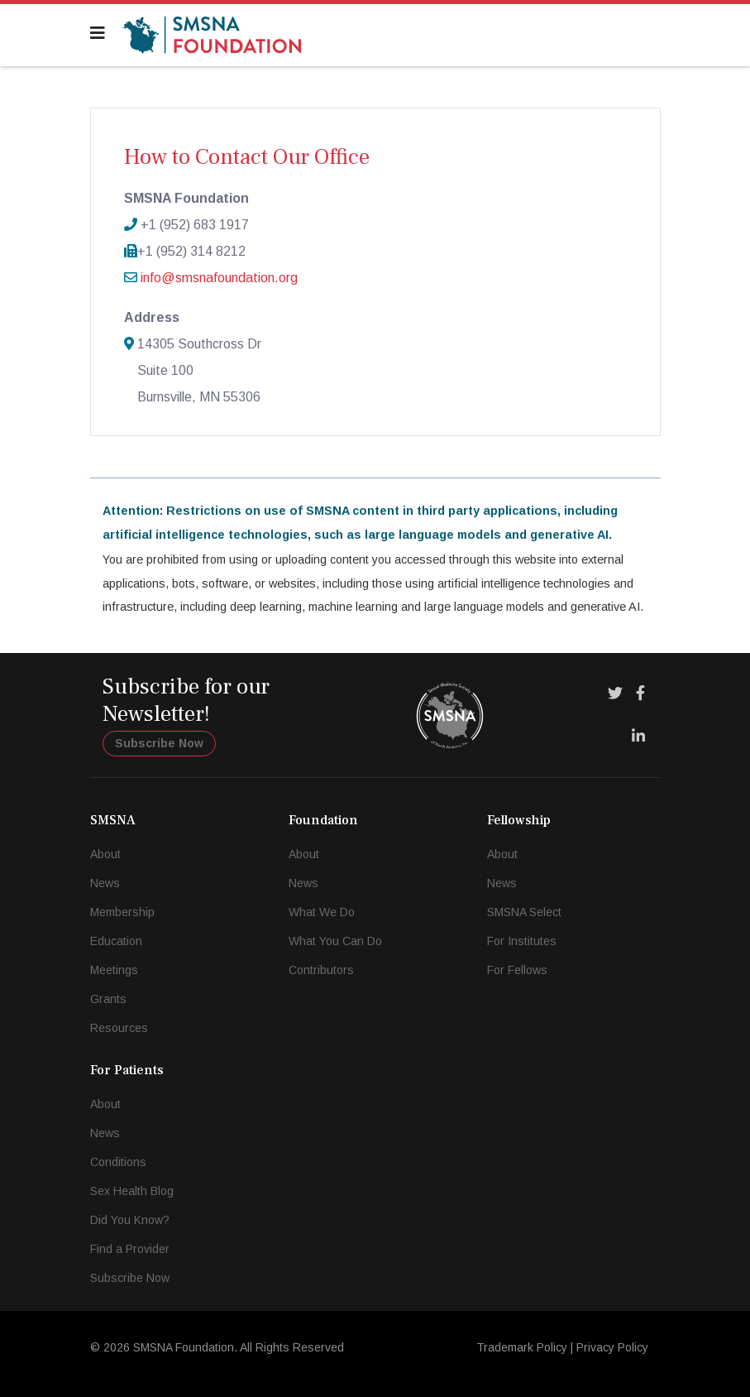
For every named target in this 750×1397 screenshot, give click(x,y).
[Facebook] (640, 693)
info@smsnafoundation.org (219, 278)
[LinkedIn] (638, 736)
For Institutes (522, 941)
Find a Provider (130, 1248)
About (105, 854)
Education (116, 941)
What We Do (322, 912)
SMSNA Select (524, 912)
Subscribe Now (159, 743)
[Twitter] (615, 693)
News (105, 883)
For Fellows (517, 970)
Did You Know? (130, 1220)
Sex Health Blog (132, 1191)
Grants (108, 999)
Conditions (118, 1162)
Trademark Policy (521, 1347)
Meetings (114, 970)
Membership (122, 912)
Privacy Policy (612, 1347)
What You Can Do (335, 941)
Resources (119, 1028)
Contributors (321, 970)
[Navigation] (97, 33)
